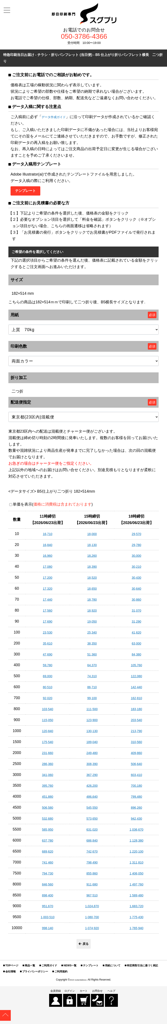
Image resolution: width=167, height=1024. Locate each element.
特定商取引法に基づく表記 (142, 969)
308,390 (92, 766)
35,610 (47, 645)
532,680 (48, 821)
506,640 (136, 766)
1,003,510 (47, 919)
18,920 (92, 613)
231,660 (48, 755)
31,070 (136, 613)
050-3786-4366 (84, 37)
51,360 (92, 656)
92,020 (47, 700)
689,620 (48, 854)
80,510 (47, 689)
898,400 (48, 897)
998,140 (48, 930)
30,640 (136, 591)
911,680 (92, 886)
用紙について (112, 969)
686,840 (92, 843)
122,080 (136, 678)
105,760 (136, 667)
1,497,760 (136, 886)
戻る (84, 947)
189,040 (92, 744)
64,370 (92, 667)
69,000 (47, 678)
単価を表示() (53, 507)
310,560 (136, 744)
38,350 (92, 645)
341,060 (48, 777)
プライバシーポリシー (35, 975)
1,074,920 (92, 930)
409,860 (136, 755)
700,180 (136, 788)
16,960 (47, 558)
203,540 (136, 722)
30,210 (136, 569)
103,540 (48, 711)
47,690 (47, 656)
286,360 (48, 766)
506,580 (48, 810)
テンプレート (90, 969)
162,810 (136, 700)
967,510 (92, 897)
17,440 (47, 602)
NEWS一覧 (70, 969)
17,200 (47, 580)
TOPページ (11, 969)
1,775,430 (136, 919)
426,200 (92, 788)
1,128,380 (136, 843)
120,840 (48, 733)
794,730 (48, 875)
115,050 (48, 722)
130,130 (92, 733)
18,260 (92, 558)
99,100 (92, 700)
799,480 (136, 799)
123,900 (92, 722)
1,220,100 (136, 854)
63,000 (136, 645)
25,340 (92, 634)
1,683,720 (136, 908)
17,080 (47, 569)
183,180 (136, 711)
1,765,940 (136, 930)
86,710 (92, 689)
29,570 (136, 536)
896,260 (136, 810)
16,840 (47, 547)
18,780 (92, 602)
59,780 (47, 667)
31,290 (136, 623)
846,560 (48, 886)
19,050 (92, 623)
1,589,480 (136, 897)
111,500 (92, 711)
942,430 (136, 821)
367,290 (92, 777)
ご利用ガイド (49, 969)
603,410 (136, 777)
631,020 (92, 832)
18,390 (92, 569)
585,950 (48, 832)
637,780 (48, 843)
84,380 (136, 656)
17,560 (47, 613)
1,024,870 (92, 908)
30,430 (136, 580)
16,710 (47, 536)
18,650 (92, 591)
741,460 (48, 864)
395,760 (48, 788)
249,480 (92, 755)
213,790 (136, 733)
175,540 (48, 744)
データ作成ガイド (57, 118)
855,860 (92, 875)
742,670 (92, 854)
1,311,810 (136, 864)
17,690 (47, 623)
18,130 (92, 547)
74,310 (92, 678)
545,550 (92, 810)
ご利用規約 (61, 975)
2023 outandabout (78, 983)
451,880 (48, 799)
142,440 (136, 689)
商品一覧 (30, 969)
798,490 (92, 864)
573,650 (92, 821)
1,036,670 (136, 832)
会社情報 (10, 975)
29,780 (136, 547)
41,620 (136, 634)
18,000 (92, 536)
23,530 (47, 634)
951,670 (48, 908)
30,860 (136, 602)
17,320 (47, 591)
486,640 (92, 799)
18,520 (92, 580)
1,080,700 (92, 919)
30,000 (136, 558)
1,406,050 (136, 875)
